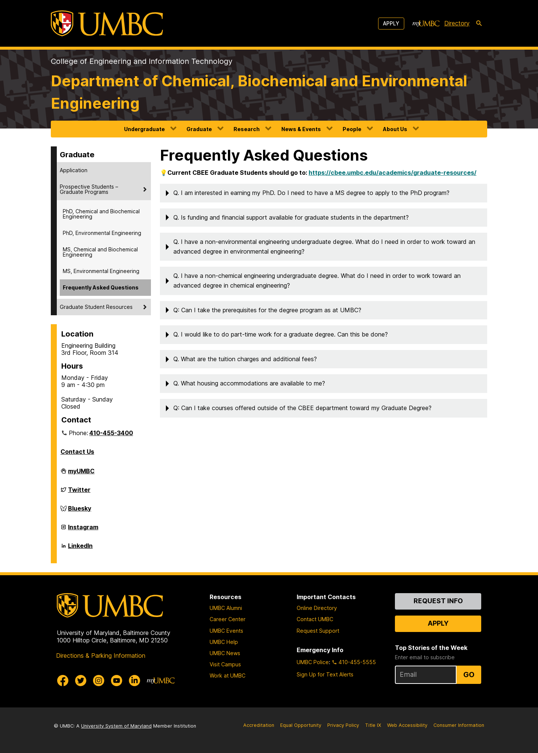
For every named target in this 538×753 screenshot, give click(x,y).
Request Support (318, 631)
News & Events (301, 129)
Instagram (83, 530)
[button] (323, 193)
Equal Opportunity (300, 725)
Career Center (227, 619)
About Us (395, 129)
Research (247, 129)
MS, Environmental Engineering (101, 271)
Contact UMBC (315, 619)
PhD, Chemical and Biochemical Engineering (101, 214)
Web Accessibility (407, 725)
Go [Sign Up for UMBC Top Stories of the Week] (468, 674)
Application (73, 170)
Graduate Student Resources (96, 307)
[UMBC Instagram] (98, 680)
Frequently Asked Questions (101, 287)
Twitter (79, 492)
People (352, 129)
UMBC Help (224, 642)
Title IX (373, 725)
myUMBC (81, 474)
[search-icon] (479, 23)
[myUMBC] (426, 23)
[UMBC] (107, 23)
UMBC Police (313, 662)
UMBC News (225, 653)
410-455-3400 (111, 433)
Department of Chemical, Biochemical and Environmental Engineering (259, 92)
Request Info (438, 601)
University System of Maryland (116, 726)
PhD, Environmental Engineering (102, 233)
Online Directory (317, 608)
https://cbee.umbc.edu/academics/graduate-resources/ (392, 172)
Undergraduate (144, 129)
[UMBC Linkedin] (134, 680)
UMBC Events (226, 631)
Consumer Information (458, 725)
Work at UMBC (227, 675)
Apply (391, 23)
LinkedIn (80, 548)
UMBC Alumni (226, 608)
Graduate (199, 129)
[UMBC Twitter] (80, 680)
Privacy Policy (343, 725)
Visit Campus (225, 664)
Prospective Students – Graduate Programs (89, 189)
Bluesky (79, 511)
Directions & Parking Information (100, 655)
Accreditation (258, 725)
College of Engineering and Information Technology (141, 61)
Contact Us (77, 451)
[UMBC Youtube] (116, 680)
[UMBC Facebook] (63, 680)
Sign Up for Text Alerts (325, 674)
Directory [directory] (457, 23)
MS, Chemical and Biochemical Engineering (100, 252)
